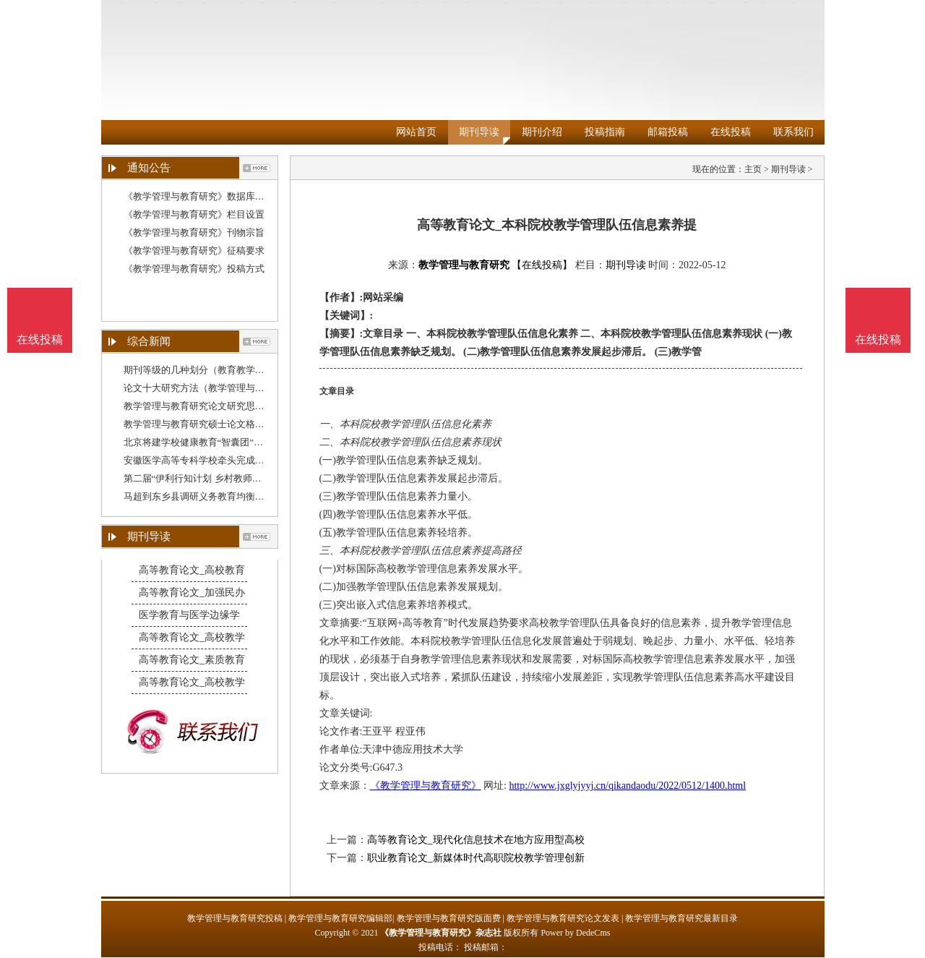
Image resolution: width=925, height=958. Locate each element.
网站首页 (416, 132)
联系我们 (793, 132)
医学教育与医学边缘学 (189, 615)
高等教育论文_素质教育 (192, 659)
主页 (753, 169)
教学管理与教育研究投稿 (235, 918)
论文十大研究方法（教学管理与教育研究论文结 (222, 387)
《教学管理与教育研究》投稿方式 (194, 268)
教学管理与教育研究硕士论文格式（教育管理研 (222, 424)
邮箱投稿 (668, 132)
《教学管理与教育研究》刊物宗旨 (194, 232)
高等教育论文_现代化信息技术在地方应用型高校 (476, 839)
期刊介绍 (542, 132)
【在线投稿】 (542, 265)
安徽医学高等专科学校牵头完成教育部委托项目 (222, 460)
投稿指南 (605, 132)
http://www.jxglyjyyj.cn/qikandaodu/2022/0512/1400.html (627, 785)
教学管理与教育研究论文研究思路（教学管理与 (222, 406)
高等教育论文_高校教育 (192, 570)
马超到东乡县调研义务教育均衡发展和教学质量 (222, 496)
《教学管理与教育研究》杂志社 (441, 933)
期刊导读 (479, 132)
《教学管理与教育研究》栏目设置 (194, 214)
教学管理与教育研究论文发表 (563, 918)
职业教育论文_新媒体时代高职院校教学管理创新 (476, 857)
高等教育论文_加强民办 (192, 592)
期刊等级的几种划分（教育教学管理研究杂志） (222, 369)
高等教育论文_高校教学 (192, 637)
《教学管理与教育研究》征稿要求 (194, 250)
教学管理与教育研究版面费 (449, 918)
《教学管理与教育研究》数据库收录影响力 (213, 196)
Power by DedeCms (575, 933)
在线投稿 (730, 132)
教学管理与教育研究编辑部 (340, 918)
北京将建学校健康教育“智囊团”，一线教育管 (217, 442)
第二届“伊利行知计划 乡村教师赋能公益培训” (218, 478)
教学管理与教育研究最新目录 (681, 918)
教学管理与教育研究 (463, 265)
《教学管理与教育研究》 (425, 785)
